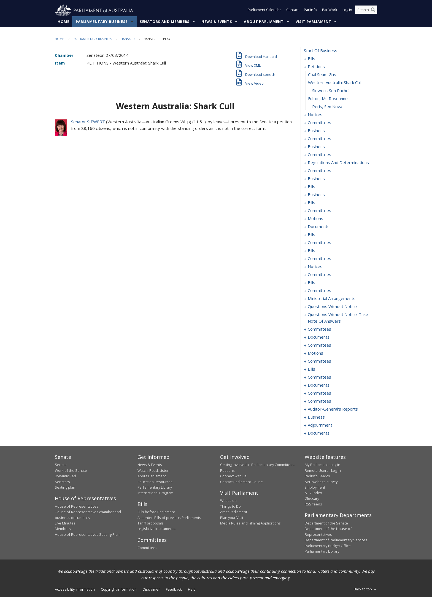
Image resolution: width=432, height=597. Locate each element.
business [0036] (316, 146)
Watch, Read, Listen (153, 470)
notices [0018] (315, 114)
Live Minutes (65, 523)
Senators (62, 481)
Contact (292, 10)
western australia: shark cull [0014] (334, 82)
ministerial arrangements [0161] (331, 298)
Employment (315, 487)
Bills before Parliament (156, 512)
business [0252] (316, 417)
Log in (347, 10)
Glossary (312, 498)
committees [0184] (319, 329)
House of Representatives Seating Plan (87, 534)
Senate (61, 464)
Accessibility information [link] (75, 589)
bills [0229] (311, 369)
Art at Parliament (233, 512)
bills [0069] (311, 202)
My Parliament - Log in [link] (322, 464)
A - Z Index (313, 493)
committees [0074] (319, 210)
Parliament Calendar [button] (264, 10)
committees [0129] (319, 274)
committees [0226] (319, 361)
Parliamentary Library (154, 487)
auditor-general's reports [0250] (333, 409)
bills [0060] (311, 186)
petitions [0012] (316, 66)
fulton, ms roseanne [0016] (328, 98)
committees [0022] (319, 122)
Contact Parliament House (241, 481)
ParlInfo (310, 10)
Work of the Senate (71, 470)
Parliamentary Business (102, 21)
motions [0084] (315, 218)
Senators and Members (165, 21)
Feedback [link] (174, 589)
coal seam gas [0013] (322, 74)
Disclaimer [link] (151, 589)
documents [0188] (319, 337)
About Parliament (264, 21)
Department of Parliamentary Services (336, 540)
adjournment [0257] (320, 425)
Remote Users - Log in (323, 470)
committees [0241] (319, 393)
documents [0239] (319, 385)
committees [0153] (319, 290)
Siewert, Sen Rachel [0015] (330, 90)
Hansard (128, 39)
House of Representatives (76, 506)
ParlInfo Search (317, 476)
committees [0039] (319, 154)
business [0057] (316, 178)
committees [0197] (319, 345)
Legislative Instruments (156, 528)
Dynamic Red (65, 476)
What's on (228, 500)
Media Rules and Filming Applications (250, 523)
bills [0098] (311, 234)
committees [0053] (319, 170)
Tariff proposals (150, 523)
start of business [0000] (320, 50)
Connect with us (233, 476)
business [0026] (316, 130)
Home (63, 21)
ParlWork (329, 10)
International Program (155, 493)
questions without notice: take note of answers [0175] (338, 318)
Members (63, 528)
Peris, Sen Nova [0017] (327, 106)
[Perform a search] (373, 10)
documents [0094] (319, 226)
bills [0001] (311, 58)
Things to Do (230, 506)
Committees (147, 547)
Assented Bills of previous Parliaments (169, 517)
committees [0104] (319, 242)
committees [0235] (319, 377)
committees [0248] (319, 401)
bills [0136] (311, 282)
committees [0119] (319, 258)
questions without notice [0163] (332, 306)
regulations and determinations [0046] (338, 162)
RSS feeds (313, 504)
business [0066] (316, 194)
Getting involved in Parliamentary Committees (257, 464)
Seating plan (65, 487)
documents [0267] (319, 433)
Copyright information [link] (119, 589)
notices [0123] (315, 266)
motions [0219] (315, 353)
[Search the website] (366, 10)
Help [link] (192, 589)
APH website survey (321, 481)
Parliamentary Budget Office (328, 545)
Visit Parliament (313, 21)
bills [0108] (311, 250)
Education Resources (154, 481)
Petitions (227, 470)
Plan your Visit (231, 517)
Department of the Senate (326, 523)
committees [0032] (319, 138)
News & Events (216, 21)
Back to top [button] (365, 589)
